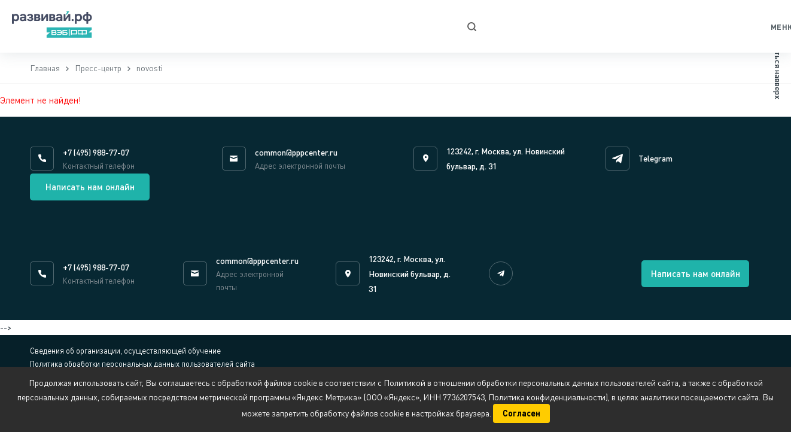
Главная (45, 68)
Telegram (655, 158)
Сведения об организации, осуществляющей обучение (125, 350)
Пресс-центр (98, 68)
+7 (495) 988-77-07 (96, 152)
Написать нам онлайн (90, 186)
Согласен (521, 413)
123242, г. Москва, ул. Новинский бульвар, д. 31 (410, 274)
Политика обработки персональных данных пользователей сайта (142, 364)
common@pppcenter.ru (296, 152)
